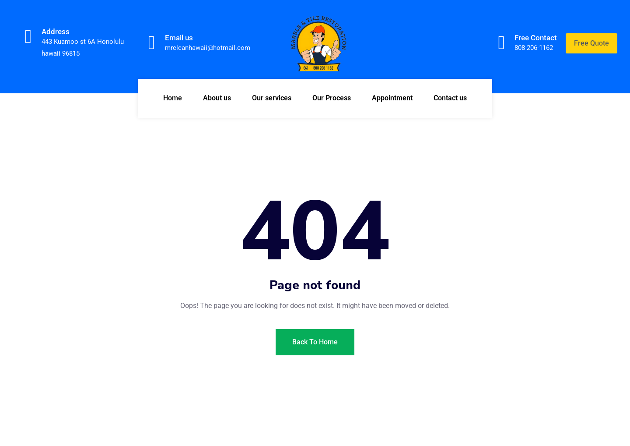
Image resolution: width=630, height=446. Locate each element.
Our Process (331, 98)
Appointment (392, 98)
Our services (271, 98)
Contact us (450, 98)
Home (172, 98)
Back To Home (315, 342)
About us (217, 98)
